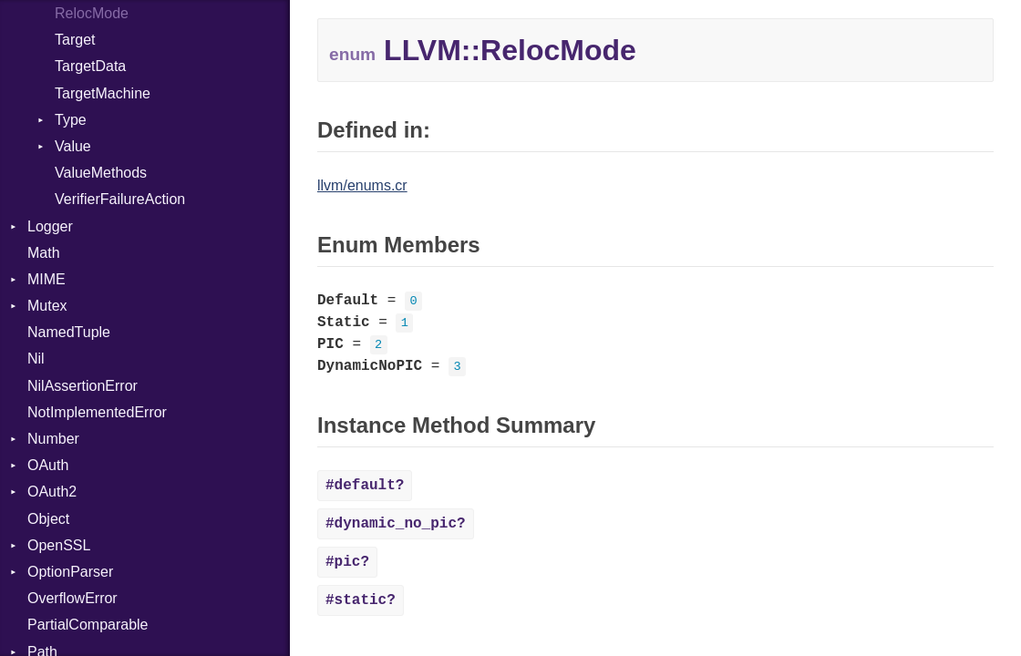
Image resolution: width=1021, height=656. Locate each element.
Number (53, 438)
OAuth (47, 465)
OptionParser (70, 571)
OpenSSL (58, 545)
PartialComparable (88, 624)
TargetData (90, 66)
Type (71, 120)
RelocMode (92, 13)
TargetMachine (102, 93)
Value (73, 146)
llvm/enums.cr (362, 185)
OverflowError (72, 598)
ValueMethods (101, 172)
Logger (50, 226)
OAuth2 (52, 491)
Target (75, 39)
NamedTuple (68, 332)
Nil (36, 358)
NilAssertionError (82, 386)
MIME (46, 279)
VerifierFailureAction (120, 199)
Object (48, 519)
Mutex (47, 305)
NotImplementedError (97, 412)
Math (43, 253)
